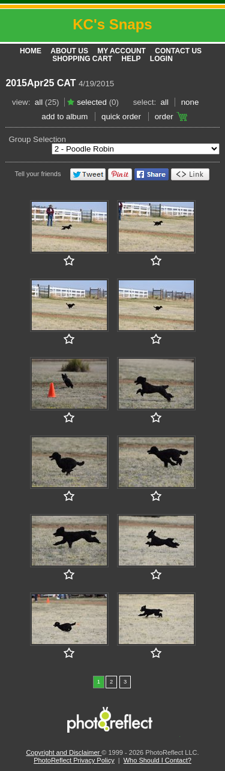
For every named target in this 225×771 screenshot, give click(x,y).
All (39, 102)
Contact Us (178, 51)
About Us (69, 51)
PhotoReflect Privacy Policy (74, 760)
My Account (121, 51)
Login (161, 59)
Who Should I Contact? (157, 760)
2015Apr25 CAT (40, 83)
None (190, 102)
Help (131, 59)
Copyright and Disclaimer (63, 752)
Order (164, 116)
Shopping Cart (82, 59)
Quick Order (121, 116)
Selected (92, 102)
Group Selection (37, 139)
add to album (64, 116)
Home (30, 51)
